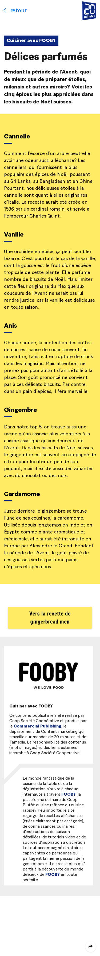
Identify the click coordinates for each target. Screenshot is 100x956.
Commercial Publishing (37, 726)
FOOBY (68, 794)
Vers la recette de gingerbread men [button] (50, 617)
